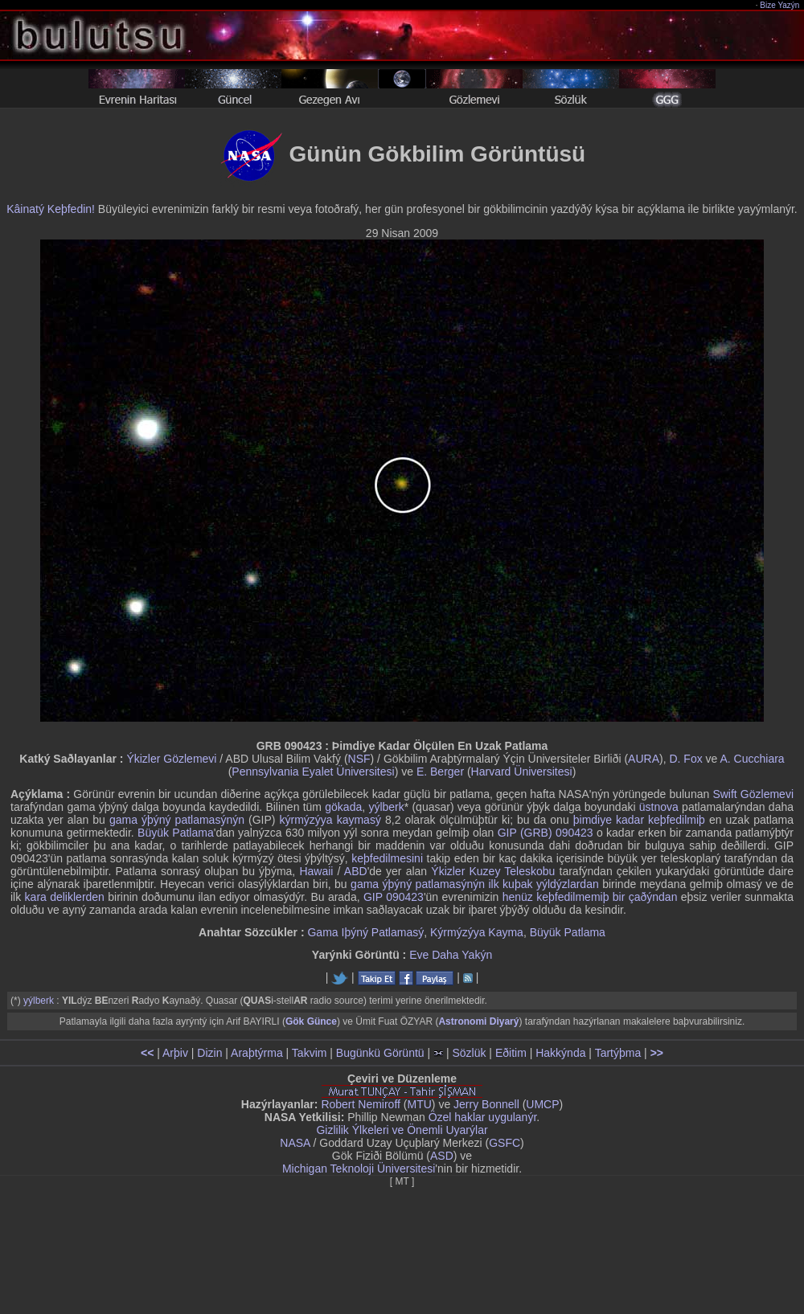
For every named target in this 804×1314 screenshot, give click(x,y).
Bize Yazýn (780, 5)
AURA (643, 758)
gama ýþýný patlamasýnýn (176, 819)
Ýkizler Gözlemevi (171, 758)
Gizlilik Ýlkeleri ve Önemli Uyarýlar (401, 1130)
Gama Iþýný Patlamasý (365, 932)
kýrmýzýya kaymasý (330, 819)
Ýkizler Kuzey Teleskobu (493, 871)
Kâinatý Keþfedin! (50, 209)
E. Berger (440, 771)
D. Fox (685, 758)
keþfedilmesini (387, 858)
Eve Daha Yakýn (450, 954)
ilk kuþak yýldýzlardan (543, 884)
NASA (295, 1142)
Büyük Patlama (175, 832)
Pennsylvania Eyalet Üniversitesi (313, 771)
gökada (343, 806)
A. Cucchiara (752, 758)
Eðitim (511, 1052)
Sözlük (469, 1052)
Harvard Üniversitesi (521, 771)
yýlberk (386, 806)
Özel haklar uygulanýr (483, 1117)
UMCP (542, 1104)
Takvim (309, 1052)
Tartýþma (618, 1052)
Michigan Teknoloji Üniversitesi (358, 1168)
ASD (441, 1155)
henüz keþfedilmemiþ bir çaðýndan (590, 896)
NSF (359, 758)
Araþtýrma (257, 1052)
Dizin (209, 1052)
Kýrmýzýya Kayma (476, 932)
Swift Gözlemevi (753, 794)
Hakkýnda (560, 1052)
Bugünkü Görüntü (380, 1052)
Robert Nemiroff (360, 1104)
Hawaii (316, 871)
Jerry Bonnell (486, 1104)
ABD (355, 871)
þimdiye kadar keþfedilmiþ (639, 819)
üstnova (659, 806)
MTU (420, 1104)
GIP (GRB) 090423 (545, 832)
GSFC (504, 1142)
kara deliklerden (65, 896)
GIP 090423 (393, 896)
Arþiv (175, 1052)
